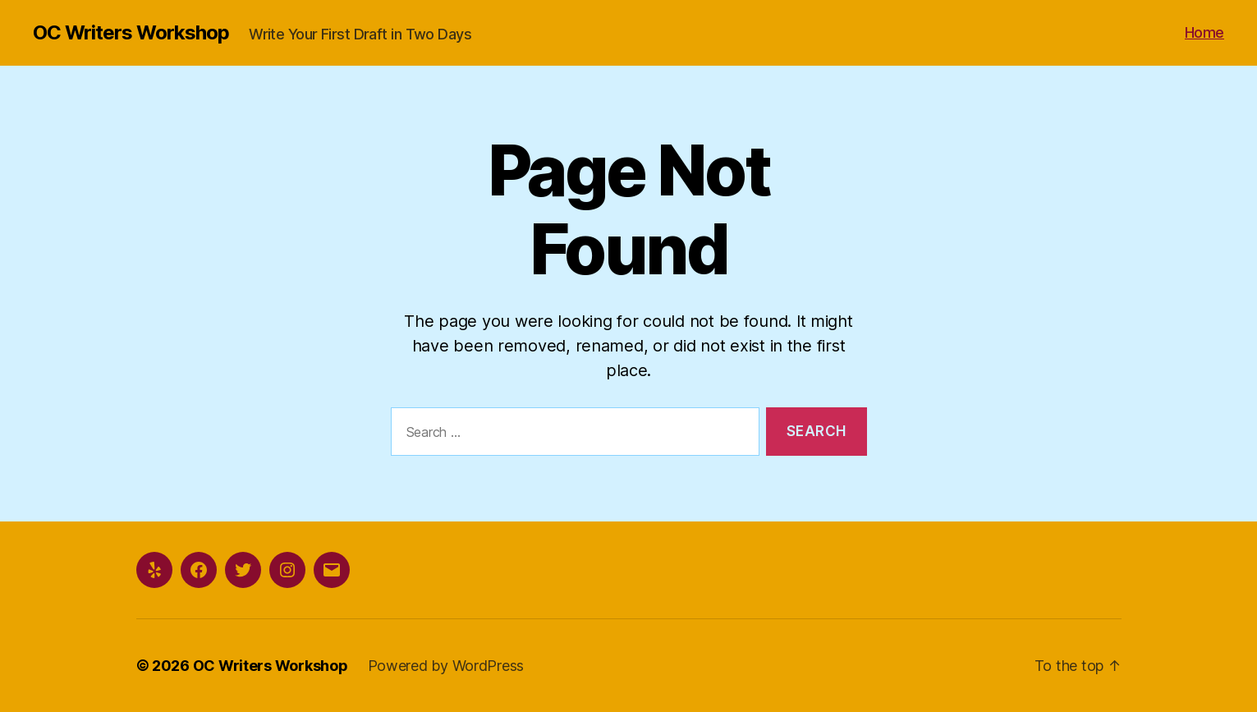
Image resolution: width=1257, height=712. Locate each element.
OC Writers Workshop (131, 33)
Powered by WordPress (446, 665)
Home (1204, 32)
